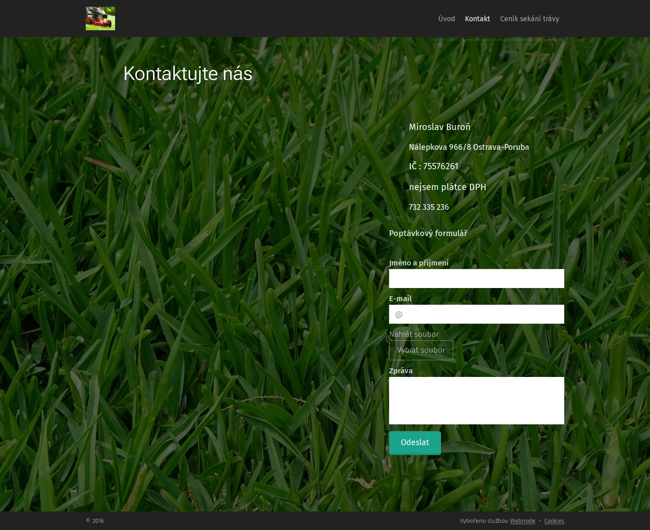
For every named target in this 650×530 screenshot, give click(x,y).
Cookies (554, 520)
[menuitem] (430, 18)
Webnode (522, 520)
